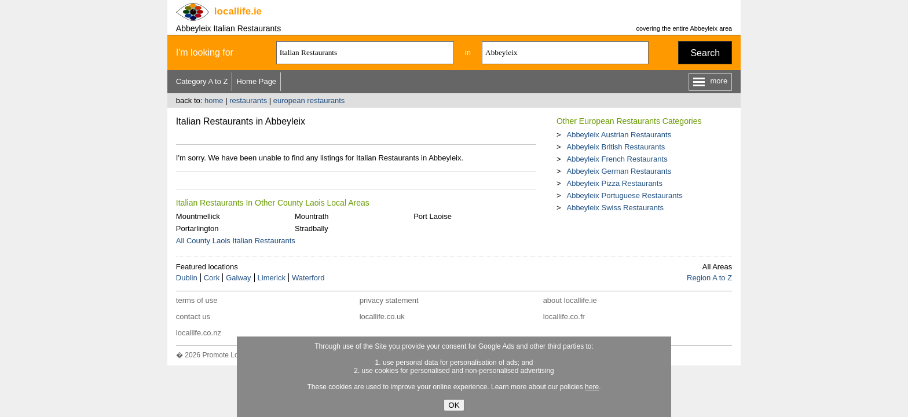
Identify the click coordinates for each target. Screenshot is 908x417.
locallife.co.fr (564, 316)
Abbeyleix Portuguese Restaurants (624, 195)
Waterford (308, 277)
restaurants (248, 100)
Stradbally (311, 228)
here (592, 387)
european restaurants (309, 100)
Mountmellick (198, 216)
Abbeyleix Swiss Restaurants (615, 207)
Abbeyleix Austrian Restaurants (618, 134)
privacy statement (389, 300)
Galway (238, 277)
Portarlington (197, 228)
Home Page (256, 81)
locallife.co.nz (198, 332)
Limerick (271, 277)
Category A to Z (202, 81)
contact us (193, 316)
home (214, 100)
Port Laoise (432, 216)
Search (705, 53)
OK (453, 405)
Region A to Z (709, 277)
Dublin (186, 277)
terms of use (197, 300)
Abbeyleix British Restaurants (615, 146)
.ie (238, 11)
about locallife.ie (570, 300)
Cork (211, 277)
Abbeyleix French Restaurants (616, 159)
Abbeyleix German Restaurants (618, 171)
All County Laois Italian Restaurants (235, 240)
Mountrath (312, 216)
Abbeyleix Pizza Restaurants (614, 183)
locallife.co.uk (382, 316)
